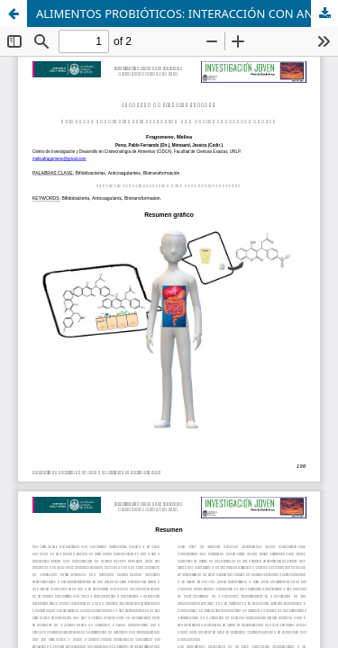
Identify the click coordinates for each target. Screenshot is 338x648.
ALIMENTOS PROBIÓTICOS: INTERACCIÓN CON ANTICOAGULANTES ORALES (187, 13)
